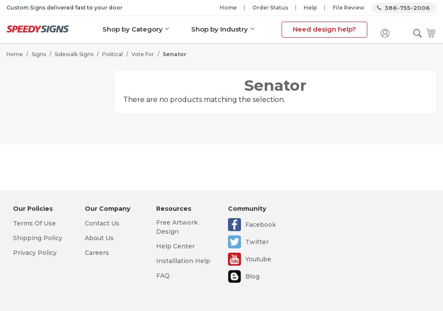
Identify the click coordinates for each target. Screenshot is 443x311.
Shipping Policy (37, 238)
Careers (97, 253)
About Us (99, 238)
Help (310, 7)
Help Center (175, 246)
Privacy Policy (35, 253)
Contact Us (102, 223)
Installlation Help (183, 261)
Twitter (257, 242)
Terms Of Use (34, 223)
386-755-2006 (407, 7)
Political (112, 54)
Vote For (143, 54)
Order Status (270, 7)
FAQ (163, 275)
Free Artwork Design (177, 227)
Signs (39, 54)
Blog (252, 276)
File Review (348, 7)
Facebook (260, 224)
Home (228, 7)
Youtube (258, 259)
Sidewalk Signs (74, 54)
